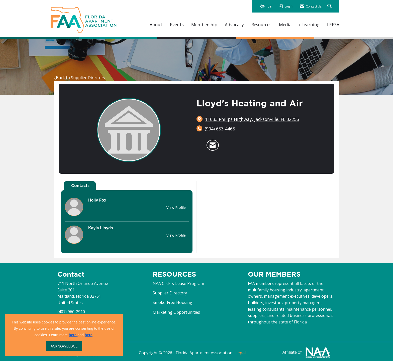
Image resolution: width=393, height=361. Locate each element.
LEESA (333, 25)
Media (285, 25)
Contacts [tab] (80, 185)
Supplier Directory (170, 293)
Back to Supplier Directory (79, 77)
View (176, 207)
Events (177, 25)
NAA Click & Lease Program (178, 283)
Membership (204, 25)
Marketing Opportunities (176, 312)
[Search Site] (330, 6)
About (156, 25)
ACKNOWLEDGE (64, 346)
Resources (261, 25)
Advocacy (234, 25)
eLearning (309, 25)
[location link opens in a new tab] (252, 119)
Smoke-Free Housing (172, 302)
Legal (240, 352)
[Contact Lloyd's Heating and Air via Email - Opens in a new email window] (213, 145)
